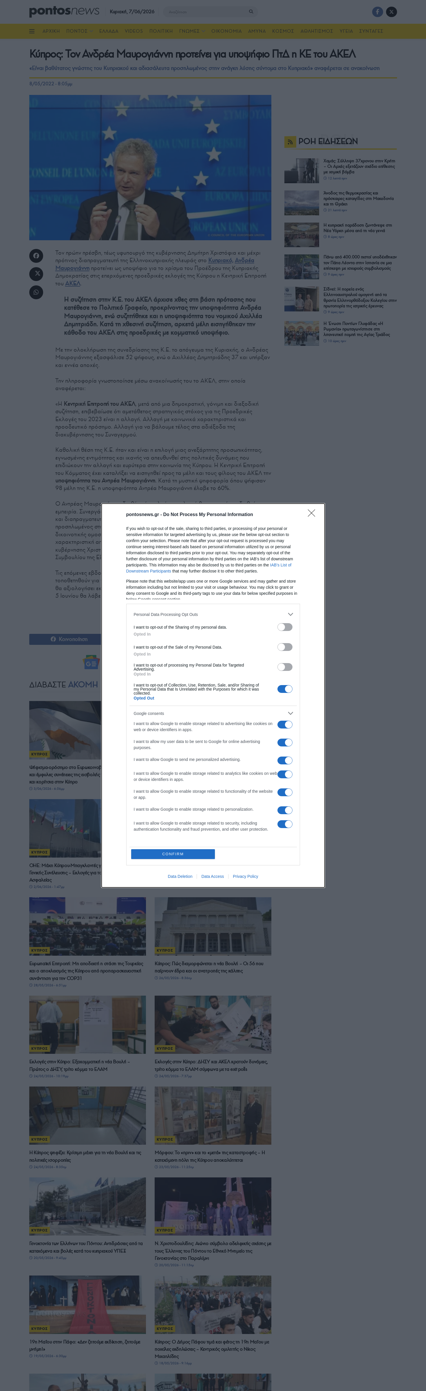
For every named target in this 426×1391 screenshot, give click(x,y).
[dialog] (213, 695)
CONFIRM (173, 854)
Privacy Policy (245, 876)
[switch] (284, 627)
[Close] (313, 514)
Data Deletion (180, 876)
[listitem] (213, 614)
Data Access (212, 876)
